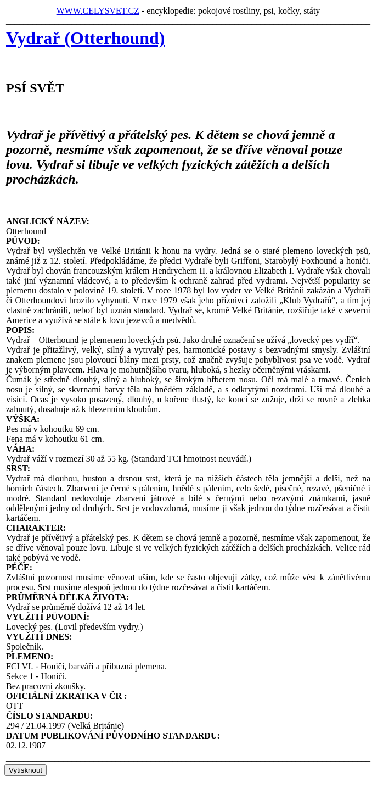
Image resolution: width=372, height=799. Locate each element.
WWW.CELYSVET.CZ (98, 10)
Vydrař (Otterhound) (85, 38)
